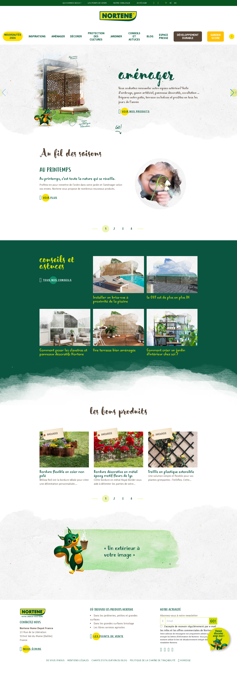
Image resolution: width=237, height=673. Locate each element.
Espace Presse (163, 36)
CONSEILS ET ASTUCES (134, 36)
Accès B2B (142, 3)
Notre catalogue (121, 3)
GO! (213, 621)
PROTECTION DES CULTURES (96, 36)
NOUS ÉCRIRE (32, 649)
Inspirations (37, 36)
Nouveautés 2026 (12, 36)
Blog (150, 36)
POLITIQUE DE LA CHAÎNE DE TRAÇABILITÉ (152, 660)
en (175, 2)
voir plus (50, 197)
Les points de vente (97, 3)
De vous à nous (55, 660)
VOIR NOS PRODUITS (136, 111)
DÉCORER (76, 36)
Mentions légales (78, 660)
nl (170, 2)
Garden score (216, 36)
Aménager (58, 36)
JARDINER (116, 36)
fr (166, 2)
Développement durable (188, 36)
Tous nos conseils (57, 280)
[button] (232, 92)
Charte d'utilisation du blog (109, 660)
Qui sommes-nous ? (72, 3)
